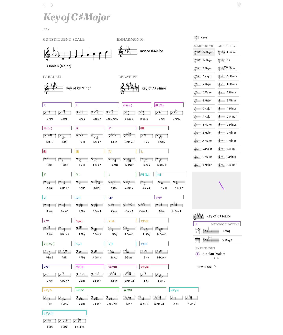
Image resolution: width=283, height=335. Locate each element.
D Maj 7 (227, 240)
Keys (203, 37)
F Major (206, 57)
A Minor (230, 49)
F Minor (230, 82)
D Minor (227, 57)
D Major (206, 90)
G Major (206, 98)
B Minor (230, 90)
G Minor (230, 66)
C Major (205, 106)
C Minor (230, 74)
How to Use (207, 267)
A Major (206, 82)
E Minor (230, 98)
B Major (206, 66)
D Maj (226, 231)
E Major (205, 74)
